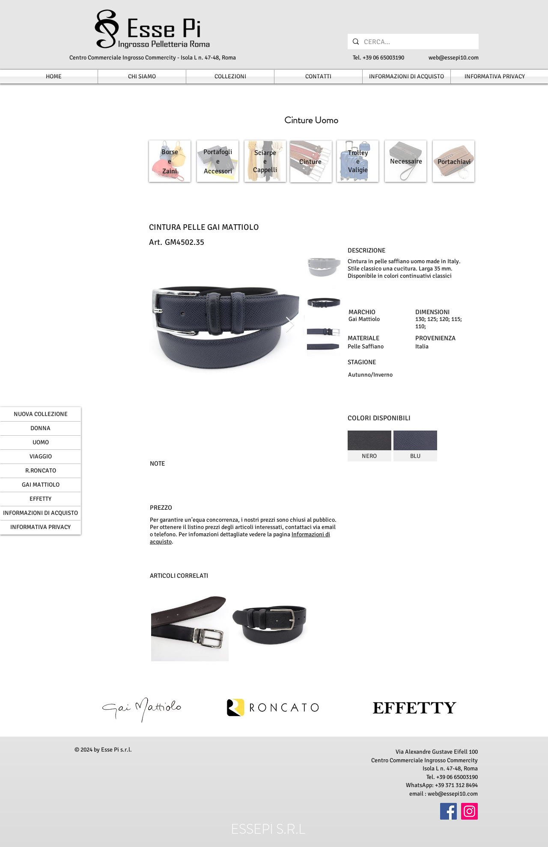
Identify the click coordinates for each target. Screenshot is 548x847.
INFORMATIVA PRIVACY (40, 527)
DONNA (40, 428)
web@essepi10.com (454, 57)
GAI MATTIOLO (41, 484)
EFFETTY (40, 498)
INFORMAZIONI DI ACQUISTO (40, 513)
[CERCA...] (412, 42)
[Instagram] (469, 811)
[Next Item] (290, 325)
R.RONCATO (40, 470)
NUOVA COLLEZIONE (41, 414)
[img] (369, 446)
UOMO (41, 442)
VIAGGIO (41, 456)
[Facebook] (448, 811)
